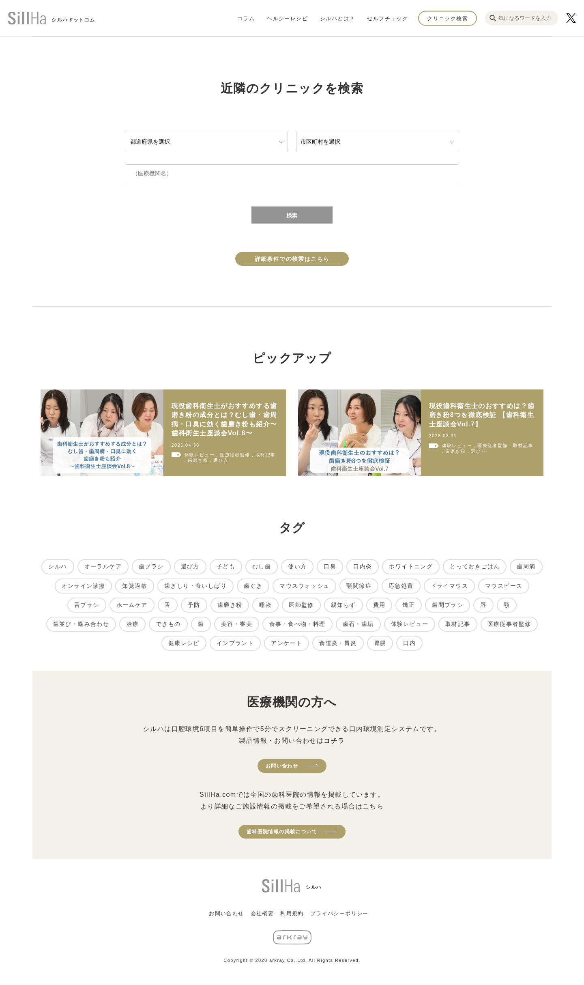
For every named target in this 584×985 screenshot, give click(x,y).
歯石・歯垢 (358, 624)
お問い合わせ (282, 766)
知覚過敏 (134, 586)
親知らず (343, 605)
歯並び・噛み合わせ (81, 624)
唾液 (265, 605)
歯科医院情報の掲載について (282, 831)
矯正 (408, 605)
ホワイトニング (411, 566)
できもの (168, 624)
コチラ (334, 740)
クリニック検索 (447, 18)
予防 (194, 605)
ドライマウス (449, 586)
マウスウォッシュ (304, 586)
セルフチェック (387, 18)
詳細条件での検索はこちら (292, 259)
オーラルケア (103, 566)
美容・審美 (236, 624)
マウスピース (503, 586)
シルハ (57, 566)
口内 (409, 643)
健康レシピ (184, 643)
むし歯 (261, 566)
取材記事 (457, 624)
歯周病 (526, 566)
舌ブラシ (86, 605)
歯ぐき (253, 586)
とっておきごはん (475, 566)
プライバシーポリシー (339, 913)
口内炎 (362, 566)
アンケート (286, 643)
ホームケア (132, 605)
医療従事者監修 (509, 624)
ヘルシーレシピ (287, 18)
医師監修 (301, 605)
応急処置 (401, 586)
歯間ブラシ (447, 605)
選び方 (190, 566)
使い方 (297, 566)
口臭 (330, 566)
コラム (246, 18)
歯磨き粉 (230, 605)
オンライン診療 (83, 586)
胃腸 (380, 643)
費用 (379, 605)
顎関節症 (358, 586)
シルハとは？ (337, 18)
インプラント (235, 643)
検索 (292, 215)
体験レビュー (409, 624)
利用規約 (292, 913)
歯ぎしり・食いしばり (195, 586)
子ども (226, 566)
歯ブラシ (151, 566)
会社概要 (262, 913)
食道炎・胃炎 (337, 643)
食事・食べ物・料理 (297, 624)
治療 (132, 624)
